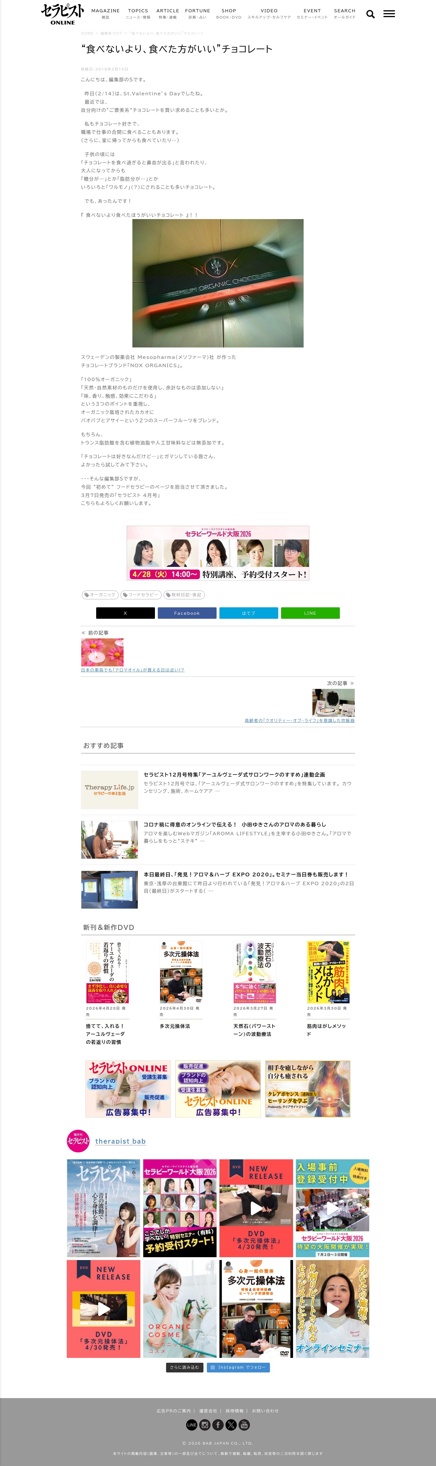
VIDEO (269, 14)
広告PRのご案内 (174, 1411)
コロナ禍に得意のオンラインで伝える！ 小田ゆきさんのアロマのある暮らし (235, 824)
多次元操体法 (175, 1026)
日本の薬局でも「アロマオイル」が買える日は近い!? (133, 670)
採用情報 (235, 1411)
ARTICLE (168, 14)
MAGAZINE (105, 14)
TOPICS (138, 14)
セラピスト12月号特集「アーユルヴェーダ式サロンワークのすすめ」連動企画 (235, 774)
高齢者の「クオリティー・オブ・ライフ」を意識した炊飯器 (300, 721)
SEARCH (345, 14)
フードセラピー (144, 595)
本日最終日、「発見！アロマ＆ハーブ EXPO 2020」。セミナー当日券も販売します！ (247, 874)
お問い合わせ (265, 1411)
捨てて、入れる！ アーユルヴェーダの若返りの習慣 (106, 1034)
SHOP (229, 14)
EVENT (312, 14)
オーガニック (103, 595)
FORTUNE (198, 14)
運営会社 (208, 1411)
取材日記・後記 (187, 595)
